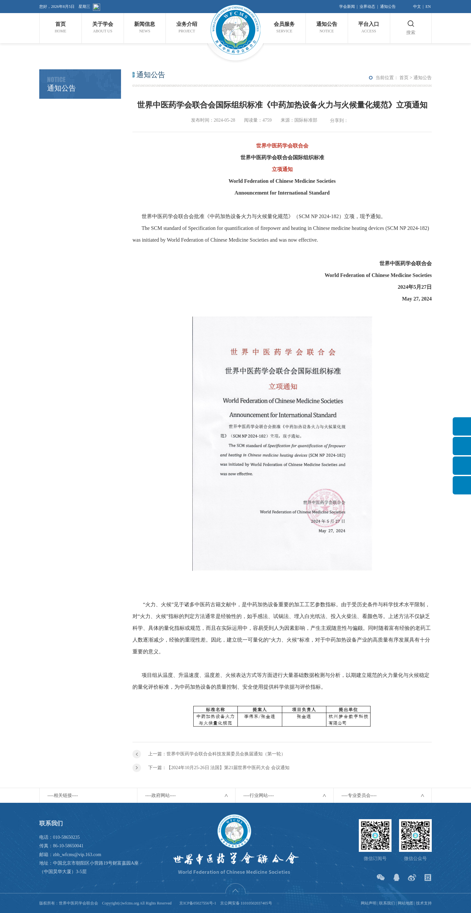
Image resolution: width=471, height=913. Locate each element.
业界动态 (367, 6)
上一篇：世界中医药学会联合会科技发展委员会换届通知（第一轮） (217, 753)
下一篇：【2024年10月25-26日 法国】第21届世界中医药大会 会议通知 (218, 767)
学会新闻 (347, 6)
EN (428, 6)
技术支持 (424, 903)
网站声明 (368, 903)
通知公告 (388, 6)
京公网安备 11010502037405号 (246, 903)
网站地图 (405, 903)
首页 (404, 77)
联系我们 (387, 903)
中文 (417, 6)
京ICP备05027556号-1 (197, 903)
